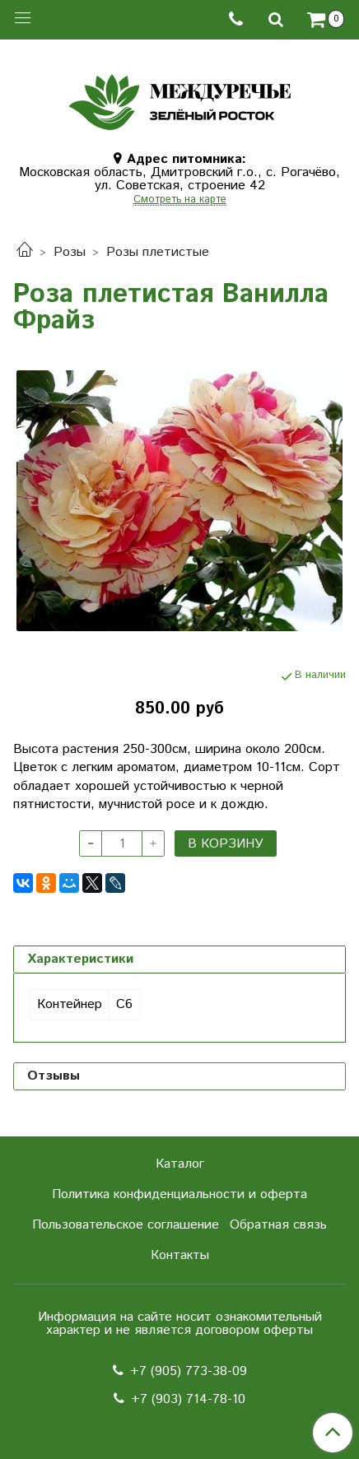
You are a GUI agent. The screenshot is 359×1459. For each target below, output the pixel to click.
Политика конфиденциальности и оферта (179, 1194)
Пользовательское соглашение (125, 1224)
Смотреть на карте (179, 200)
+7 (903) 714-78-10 (188, 1399)
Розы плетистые (157, 252)
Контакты (180, 1255)
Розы (70, 252)
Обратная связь (278, 1224)
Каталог (180, 1164)
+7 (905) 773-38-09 (188, 1371)
